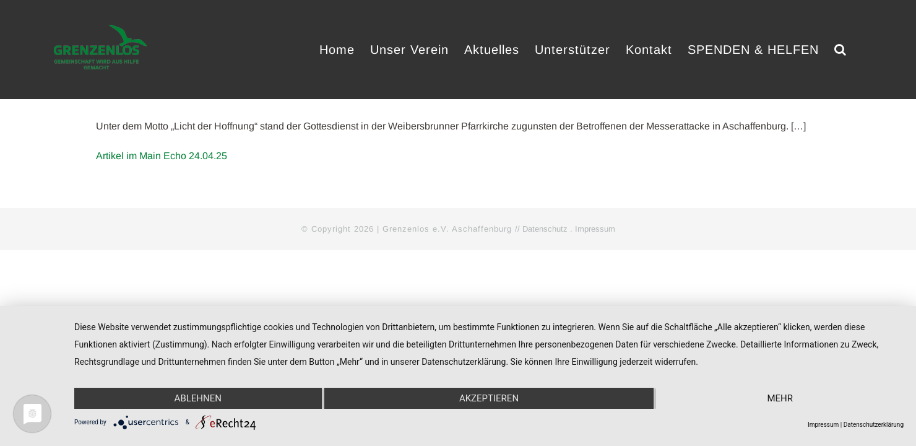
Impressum (595, 229)
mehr (780, 398)
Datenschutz (545, 229)
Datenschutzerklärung (874, 424)
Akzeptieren (489, 398)
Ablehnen (198, 398)
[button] (856, 49)
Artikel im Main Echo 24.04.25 (161, 156)
